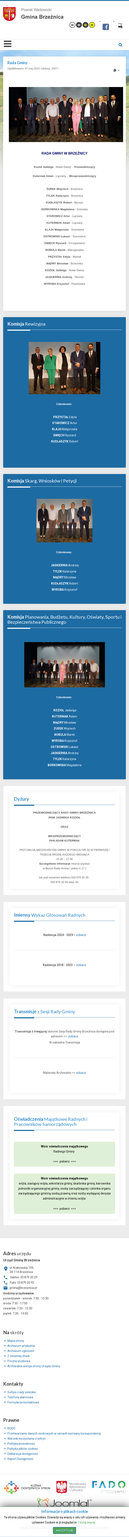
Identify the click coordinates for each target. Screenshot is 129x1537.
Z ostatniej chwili (18, 1356)
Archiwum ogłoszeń (20, 1351)
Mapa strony (15, 1340)
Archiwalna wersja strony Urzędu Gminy (33, 1366)
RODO (11, 1428)
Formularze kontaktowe (23, 1402)
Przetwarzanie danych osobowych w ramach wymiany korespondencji (54, 1433)
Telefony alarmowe (20, 1397)
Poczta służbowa (18, 1361)
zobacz (81, 935)
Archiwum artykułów (21, 1346)
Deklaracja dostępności (22, 1453)
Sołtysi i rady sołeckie (21, 1392)
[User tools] (116, 70)
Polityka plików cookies (22, 1448)
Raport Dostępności (20, 1459)
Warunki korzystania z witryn (26, 1438)
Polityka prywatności (21, 1443)
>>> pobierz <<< (64, 1161)
